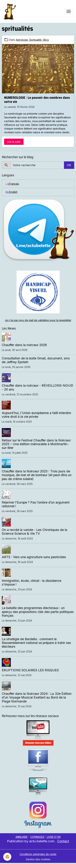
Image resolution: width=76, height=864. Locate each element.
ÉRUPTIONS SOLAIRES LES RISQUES (30, 670)
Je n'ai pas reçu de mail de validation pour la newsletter (38, 320)
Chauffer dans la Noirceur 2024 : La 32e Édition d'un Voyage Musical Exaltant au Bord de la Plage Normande (37, 697)
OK (69, 165)
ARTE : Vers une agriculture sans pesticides (34, 557)
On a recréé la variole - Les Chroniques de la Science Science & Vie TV (34, 531)
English (11, 191)
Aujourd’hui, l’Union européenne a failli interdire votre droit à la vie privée (36, 414)
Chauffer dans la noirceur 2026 (24, 345)
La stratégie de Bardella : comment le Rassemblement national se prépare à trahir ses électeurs (36, 642)
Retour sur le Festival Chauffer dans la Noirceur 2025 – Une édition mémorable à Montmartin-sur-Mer (36, 444)
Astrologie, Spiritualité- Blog (32, 39)
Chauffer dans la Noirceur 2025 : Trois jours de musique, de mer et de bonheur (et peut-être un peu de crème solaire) (37, 475)
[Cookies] (7, 857)
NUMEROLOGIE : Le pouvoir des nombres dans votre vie (37, 99)
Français (12, 183)
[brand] (10, 11)
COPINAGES (37, 836)
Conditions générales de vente (38, 854)
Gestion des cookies (38, 859)
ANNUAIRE (21, 836)
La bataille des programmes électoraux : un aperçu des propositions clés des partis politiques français (38, 611)
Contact (63, 841)
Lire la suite (13, 141)
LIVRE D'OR (53, 836)
